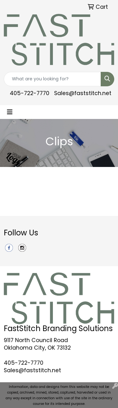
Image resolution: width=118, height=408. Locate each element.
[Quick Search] (52, 79)
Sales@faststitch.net (82, 93)
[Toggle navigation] (9, 112)
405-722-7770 (29, 93)
